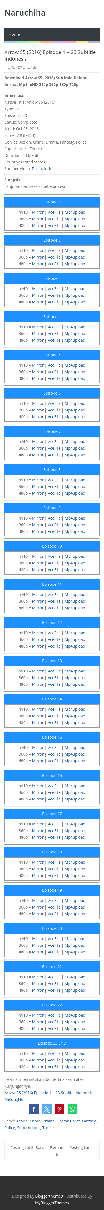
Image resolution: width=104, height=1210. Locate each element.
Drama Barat (68, 1121)
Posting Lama (81, 1147)
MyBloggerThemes (52, 1202)
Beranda (57, 1151)
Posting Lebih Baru (27, 1147)
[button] (34, 1109)
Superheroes (28, 1127)
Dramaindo (42, 168)
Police (9, 1127)
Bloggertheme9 (49, 1196)
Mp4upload (75, 212)
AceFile (54, 212)
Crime (35, 1121)
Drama (48, 1121)
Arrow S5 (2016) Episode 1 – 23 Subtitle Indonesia (48, 1092)
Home (14, 34)
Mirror (38, 212)
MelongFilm (15, 1099)
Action (21, 1121)
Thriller (48, 1127)
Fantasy (89, 1121)
